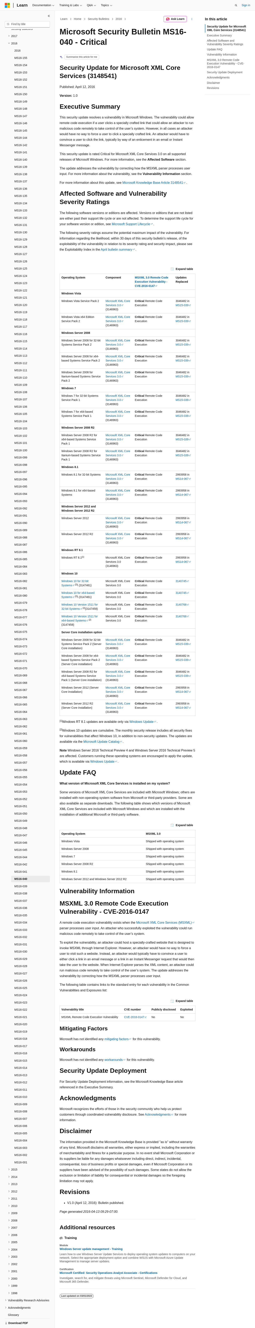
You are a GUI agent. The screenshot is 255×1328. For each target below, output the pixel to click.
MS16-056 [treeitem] (20, 756)
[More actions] (191, 19)
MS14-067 (182, 478)
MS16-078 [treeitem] (20, 596)
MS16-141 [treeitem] (20, 138)
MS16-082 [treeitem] (20, 567)
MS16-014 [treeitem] (20, 1054)
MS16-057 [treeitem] (20, 748)
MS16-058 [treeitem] (20, 741)
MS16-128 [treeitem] (20, 233)
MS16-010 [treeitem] (20, 1083)
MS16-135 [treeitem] (20, 182)
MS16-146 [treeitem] (20, 109)
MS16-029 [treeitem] (20, 945)
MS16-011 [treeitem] (20, 1076)
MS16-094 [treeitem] (20, 480)
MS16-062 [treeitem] (20, 712)
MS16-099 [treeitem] (20, 443)
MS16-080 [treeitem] (20, 581)
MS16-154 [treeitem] (20, 51)
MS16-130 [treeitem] (20, 218)
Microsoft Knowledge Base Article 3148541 (152, 182)
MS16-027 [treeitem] (20, 959)
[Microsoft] (7, 5)
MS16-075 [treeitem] (20, 618)
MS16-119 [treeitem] (20, 298)
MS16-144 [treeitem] (20, 124)
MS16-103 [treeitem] (20, 414)
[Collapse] (49, 16)
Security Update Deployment (224, 72)
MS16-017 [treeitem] (20, 1032)
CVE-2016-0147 (134, 1017)
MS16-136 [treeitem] (20, 175)
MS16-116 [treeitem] (20, 320)
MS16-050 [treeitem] (20, 799)
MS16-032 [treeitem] (20, 923)
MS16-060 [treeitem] (20, 727)
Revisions (213, 88)
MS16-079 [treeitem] (20, 589)
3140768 (181, 604)
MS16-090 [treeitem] (20, 509)
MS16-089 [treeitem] (20, 516)
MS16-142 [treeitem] (20, 131)
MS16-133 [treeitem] (20, 196)
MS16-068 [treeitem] (20, 669)
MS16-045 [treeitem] (20, 836)
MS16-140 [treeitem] (20, 146)
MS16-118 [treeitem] (20, 305)
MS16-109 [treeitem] (20, 371)
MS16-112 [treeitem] (20, 349)
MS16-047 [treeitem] (20, 821)
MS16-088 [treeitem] (20, 523)
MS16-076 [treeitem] (20, 611)
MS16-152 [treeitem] (20, 65)
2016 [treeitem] (17, 36)
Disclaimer (213, 82)
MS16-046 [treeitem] (20, 829)
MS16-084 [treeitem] (20, 552)
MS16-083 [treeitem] (20, 560)
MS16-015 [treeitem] (20, 1047)
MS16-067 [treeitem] (20, 676)
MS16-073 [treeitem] (20, 632)
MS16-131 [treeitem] (20, 211)
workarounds (113, 1059)
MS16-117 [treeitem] (20, 313)
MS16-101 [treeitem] (20, 429)
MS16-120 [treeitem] (20, 291)
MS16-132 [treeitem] (20, 204)
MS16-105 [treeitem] (20, 400)
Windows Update (141, 721)
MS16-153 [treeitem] (20, 58)
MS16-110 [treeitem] (20, 363)
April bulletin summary (116, 249)
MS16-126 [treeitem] (20, 247)
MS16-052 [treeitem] (20, 785)
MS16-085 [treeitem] (20, 545)
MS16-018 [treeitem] (20, 1025)
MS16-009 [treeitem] (20, 1090)
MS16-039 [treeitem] (20, 872)
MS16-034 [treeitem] (20, 908)
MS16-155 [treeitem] (20, 44)
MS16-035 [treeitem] (20, 901)
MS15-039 (182, 305)
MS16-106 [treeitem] (20, 393)
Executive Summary (219, 35)
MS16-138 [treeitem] (20, 160)
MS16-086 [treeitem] (20, 538)
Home (77, 19)
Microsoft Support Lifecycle (131, 224)
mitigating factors (116, 1039)
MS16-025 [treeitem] (20, 974)
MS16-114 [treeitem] (20, 334)
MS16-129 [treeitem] (20, 225)
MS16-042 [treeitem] (20, 850)
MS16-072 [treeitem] (20, 640)
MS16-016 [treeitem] (20, 1039)
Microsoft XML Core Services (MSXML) (164, 922)
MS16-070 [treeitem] (20, 654)
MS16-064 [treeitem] (20, 698)
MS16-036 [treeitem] (20, 894)
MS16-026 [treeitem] (20, 966)
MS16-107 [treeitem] (20, 385)
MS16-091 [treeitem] (20, 501)
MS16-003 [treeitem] (20, 1134)
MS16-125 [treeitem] (20, 254)
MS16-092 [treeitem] (20, 494)
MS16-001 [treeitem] (20, 1148)
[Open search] (236, 5)
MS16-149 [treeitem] (20, 87)
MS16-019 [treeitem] (20, 1017)
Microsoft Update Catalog (101, 741)
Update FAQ (214, 49)
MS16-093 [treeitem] (20, 487)
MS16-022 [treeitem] (20, 996)
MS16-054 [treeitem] (20, 770)
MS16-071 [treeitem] (20, 647)
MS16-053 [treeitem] (20, 778)
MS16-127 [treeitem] (20, 240)
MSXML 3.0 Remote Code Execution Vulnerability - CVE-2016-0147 (225, 63)
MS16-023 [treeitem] (20, 988)
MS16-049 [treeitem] (20, 807)
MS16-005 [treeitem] (20, 1119)
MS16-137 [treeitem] (20, 167)
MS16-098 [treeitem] (20, 451)
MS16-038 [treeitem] (20, 879)
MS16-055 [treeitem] (20, 763)
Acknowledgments (158, 1114)
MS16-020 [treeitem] (20, 1010)
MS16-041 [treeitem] (20, 858)
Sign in (246, 5)
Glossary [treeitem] (13, 1301)
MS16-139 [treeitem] (20, 153)
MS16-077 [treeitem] (20, 603)
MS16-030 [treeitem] (20, 937)
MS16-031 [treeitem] (20, 930)
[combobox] (27, 24)
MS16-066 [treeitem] (20, 683)
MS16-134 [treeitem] (20, 189)
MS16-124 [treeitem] (20, 262)
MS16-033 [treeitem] (20, 916)
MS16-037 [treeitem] (20, 887)
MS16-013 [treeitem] (20, 1061)
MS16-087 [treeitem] (20, 531)
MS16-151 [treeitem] (20, 73)
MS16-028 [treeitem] (20, 952)
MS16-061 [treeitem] (20, 719)
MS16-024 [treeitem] (20, 981)
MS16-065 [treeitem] (20, 690)
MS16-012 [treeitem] (20, 1068)
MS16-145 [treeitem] (20, 116)
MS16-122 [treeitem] (20, 276)
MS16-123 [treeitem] (20, 269)
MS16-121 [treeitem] (20, 283)
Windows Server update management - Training (91, 1249)
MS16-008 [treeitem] (20, 1097)
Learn (64, 19)
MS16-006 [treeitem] (20, 1112)
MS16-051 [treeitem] (20, 792)
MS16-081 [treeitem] (20, 574)
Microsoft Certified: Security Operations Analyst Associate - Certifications (109, 1272)
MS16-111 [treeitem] (20, 356)
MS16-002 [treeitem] (20, 1141)
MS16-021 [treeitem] (20, 1003)
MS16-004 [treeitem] (20, 1126)
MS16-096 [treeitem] (20, 465)
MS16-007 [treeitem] (20, 1105)
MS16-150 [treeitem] (20, 80)
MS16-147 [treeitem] (20, 102)
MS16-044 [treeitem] (20, 843)
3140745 (181, 581)
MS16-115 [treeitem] (20, 327)
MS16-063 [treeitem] (20, 705)
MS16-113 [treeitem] (20, 342)
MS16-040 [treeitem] (20, 865)
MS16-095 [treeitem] (20, 472)
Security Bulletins (98, 19)
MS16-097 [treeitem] (20, 458)
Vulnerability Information (222, 54)
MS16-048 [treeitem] (20, 814)
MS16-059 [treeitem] (20, 734)
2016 (119, 19)
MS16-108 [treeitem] (20, 378)
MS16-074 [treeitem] (20, 625)
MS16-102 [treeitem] (20, 422)
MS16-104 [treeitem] (20, 407)
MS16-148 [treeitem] (20, 95)
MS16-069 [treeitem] (20, 661)
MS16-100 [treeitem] (20, 436)
